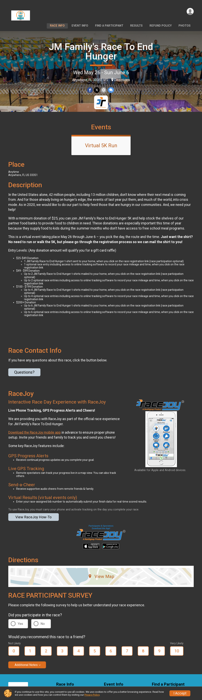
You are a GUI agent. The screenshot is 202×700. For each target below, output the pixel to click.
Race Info (57, 25)
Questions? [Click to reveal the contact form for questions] (24, 372)
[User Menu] (190, 11)
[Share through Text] (111, 90)
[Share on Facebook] (90, 90)
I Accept (179, 693)
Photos (185, 25)
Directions (122, 80)
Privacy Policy (91, 694)
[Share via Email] (104, 90)
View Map (101, 576)
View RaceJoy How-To (33, 517)
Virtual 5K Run (101, 145)
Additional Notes (26, 665)
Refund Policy (161, 25)
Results (136, 25)
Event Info (80, 25)
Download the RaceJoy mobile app (34, 432)
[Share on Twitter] (97, 90)
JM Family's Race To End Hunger (101, 51)
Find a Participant (109, 25)
